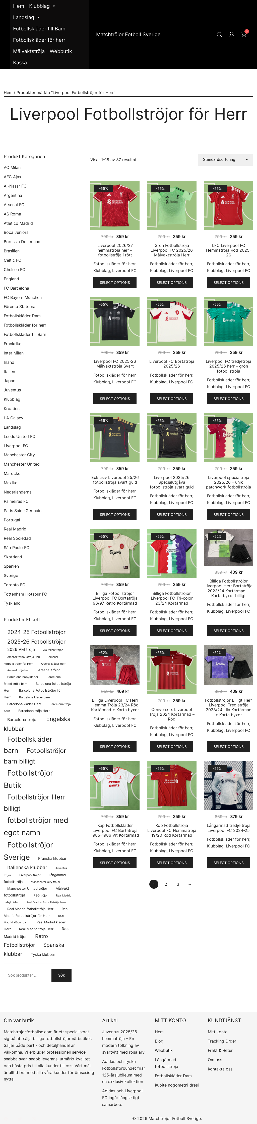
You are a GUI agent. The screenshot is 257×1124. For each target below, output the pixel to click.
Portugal (12, 519)
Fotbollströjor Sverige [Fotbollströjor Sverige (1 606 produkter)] (28, 851)
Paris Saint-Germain (22, 510)
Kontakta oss (220, 1068)
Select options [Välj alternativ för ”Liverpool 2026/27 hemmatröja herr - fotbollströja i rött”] (115, 282)
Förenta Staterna (19, 306)
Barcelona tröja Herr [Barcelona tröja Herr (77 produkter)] (34, 711)
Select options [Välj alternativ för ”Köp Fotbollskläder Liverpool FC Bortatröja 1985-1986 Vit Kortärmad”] (115, 863)
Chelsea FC (14, 269)
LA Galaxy (13, 417)
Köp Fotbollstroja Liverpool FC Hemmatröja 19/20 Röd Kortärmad (171, 830)
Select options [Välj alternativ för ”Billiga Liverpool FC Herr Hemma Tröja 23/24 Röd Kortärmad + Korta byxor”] (115, 746)
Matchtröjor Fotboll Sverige (128, 34)
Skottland (13, 556)
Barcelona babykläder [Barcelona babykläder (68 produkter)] (22, 677)
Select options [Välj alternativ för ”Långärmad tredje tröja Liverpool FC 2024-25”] (229, 863)
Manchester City (19, 454)
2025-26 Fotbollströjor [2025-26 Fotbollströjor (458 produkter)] (36, 641)
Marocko (12, 473)
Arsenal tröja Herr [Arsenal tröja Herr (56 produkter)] (18, 670)
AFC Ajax (12, 176)
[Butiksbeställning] (225, 160)
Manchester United (22, 464)
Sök (61, 975)
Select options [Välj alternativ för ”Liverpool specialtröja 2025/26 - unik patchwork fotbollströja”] (229, 514)
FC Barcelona (16, 288)
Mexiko (11, 482)
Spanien (11, 566)
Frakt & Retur (220, 1050)
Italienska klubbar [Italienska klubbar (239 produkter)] (27, 867)
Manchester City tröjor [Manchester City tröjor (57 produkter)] (45, 882)
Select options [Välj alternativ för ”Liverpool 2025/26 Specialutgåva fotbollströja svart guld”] (172, 514)
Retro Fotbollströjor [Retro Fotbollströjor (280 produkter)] (26, 940)
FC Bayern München (23, 297)
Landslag (27, 17)
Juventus (12, 389)
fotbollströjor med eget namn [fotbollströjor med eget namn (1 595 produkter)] (36, 826)
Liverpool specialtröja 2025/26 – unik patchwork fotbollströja (228, 482)
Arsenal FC (14, 204)
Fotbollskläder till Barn (39, 29)
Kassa (20, 63)
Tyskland (12, 603)
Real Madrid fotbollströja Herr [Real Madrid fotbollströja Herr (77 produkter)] (30, 909)
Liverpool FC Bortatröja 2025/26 (171, 364)
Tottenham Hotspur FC (25, 594)
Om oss (215, 1059)
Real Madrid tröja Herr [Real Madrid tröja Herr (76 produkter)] (36, 929)
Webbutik (61, 51)
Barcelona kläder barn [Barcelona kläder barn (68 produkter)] (34, 697)
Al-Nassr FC (15, 186)
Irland (9, 362)
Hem (18, 6)
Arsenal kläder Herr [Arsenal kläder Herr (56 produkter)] (53, 663)
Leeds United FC (19, 436)
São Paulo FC (16, 547)
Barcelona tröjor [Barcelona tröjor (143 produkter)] (22, 719)
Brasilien (12, 250)
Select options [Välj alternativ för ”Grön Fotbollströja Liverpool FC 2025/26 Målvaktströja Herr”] (172, 282)
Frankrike (12, 343)
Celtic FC (12, 260)
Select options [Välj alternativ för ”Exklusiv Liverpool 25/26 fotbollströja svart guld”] (115, 514)
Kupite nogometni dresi (177, 1085)
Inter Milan (14, 352)
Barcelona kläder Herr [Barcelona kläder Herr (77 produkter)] (24, 704)
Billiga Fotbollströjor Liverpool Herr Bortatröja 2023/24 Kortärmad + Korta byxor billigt (228, 588)
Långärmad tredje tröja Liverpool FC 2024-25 (228, 828)
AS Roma (12, 213)
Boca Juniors (16, 232)
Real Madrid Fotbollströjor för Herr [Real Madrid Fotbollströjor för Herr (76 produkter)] (36, 912)
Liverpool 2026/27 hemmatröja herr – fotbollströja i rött (115, 250)
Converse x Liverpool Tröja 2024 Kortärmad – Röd (172, 714)
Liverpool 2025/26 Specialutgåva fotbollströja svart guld (172, 482)
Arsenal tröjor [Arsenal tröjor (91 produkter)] (49, 670)
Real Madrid (15, 528)
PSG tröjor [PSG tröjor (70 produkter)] (40, 895)
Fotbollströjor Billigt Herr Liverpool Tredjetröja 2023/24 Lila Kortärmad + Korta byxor (228, 707)
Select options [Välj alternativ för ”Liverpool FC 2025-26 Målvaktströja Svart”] (115, 398)
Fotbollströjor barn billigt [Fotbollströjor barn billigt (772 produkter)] (35, 756)
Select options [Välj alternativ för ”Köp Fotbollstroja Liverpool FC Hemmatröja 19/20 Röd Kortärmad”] (172, 863)
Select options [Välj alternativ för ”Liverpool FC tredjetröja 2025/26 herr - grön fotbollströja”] (229, 398)
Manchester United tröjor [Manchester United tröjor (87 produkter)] (27, 888)
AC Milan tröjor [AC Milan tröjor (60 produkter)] (53, 650)
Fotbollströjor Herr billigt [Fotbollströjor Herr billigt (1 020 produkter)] (35, 802)
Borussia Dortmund (22, 241)
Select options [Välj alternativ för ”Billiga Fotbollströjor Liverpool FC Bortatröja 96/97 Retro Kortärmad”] (115, 630)
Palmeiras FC (16, 501)
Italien (9, 371)
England (11, 278)
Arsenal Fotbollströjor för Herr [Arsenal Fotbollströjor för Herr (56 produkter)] (31, 660)
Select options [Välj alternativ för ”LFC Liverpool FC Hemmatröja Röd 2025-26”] (229, 282)
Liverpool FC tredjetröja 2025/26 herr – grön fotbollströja (228, 366)
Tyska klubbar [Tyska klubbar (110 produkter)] (43, 954)
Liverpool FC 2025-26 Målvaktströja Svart (115, 364)
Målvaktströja (29, 51)
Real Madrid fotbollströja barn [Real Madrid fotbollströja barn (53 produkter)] (46, 902)
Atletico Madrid (18, 223)
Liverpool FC (124, 270)
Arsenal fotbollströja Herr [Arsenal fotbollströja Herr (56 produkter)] (23, 657)
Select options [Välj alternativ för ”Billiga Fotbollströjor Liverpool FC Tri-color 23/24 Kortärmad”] (172, 630)
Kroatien (12, 408)
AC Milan (12, 167)
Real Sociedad (17, 538)
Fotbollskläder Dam (22, 315)
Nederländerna (18, 491)
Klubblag (42, 6)
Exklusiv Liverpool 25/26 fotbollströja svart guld (115, 480)
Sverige (11, 575)
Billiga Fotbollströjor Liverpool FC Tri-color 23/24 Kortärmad (172, 598)
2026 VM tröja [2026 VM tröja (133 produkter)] (21, 649)
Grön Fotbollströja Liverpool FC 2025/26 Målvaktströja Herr (172, 250)
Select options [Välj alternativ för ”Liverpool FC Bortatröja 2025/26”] (172, 398)
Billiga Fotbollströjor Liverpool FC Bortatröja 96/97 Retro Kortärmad (115, 598)
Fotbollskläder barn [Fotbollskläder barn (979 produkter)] (28, 744)
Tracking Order (222, 1041)
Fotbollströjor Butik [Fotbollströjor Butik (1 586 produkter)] (28, 779)
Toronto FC (14, 584)
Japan (9, 380)
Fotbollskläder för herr (39, 40)
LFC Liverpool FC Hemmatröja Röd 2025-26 (228, 250)
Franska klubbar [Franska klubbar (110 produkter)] (52, 858)
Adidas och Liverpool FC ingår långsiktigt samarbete (122, 1097)
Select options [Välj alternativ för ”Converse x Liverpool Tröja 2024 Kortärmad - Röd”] (172, 746)
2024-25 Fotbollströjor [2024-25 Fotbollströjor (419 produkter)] (36, 632)
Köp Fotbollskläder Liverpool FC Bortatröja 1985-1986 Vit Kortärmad (115, 830)
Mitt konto (218, 1031)
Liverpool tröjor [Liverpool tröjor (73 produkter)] (29, 875)
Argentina (13, 195)
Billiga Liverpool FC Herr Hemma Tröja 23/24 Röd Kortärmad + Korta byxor (115, 705)
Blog (159, 1041)
